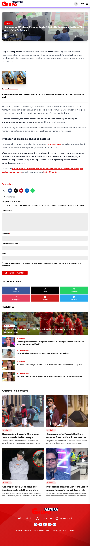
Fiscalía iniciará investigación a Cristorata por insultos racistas (43, 353)
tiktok (45, 290)
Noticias (10, 326)
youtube (45, 297)
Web (4, 253)
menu (84, 3)
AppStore (44, 518)
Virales (8, 23)
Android (25, 518)
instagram (16, 297)
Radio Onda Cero (51, 172)
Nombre (6, 234)
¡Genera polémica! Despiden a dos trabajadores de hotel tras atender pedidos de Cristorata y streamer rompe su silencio (22, 489)
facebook (16, 290)
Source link (7, 184)
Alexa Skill (64, 518)
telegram (74, 297)
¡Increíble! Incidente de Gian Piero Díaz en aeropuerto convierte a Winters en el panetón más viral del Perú (67, 489)
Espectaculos (24, 350)
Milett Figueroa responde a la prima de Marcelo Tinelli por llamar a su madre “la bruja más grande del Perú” (50, 343)
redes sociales (54, 144)
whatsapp (74, 290)
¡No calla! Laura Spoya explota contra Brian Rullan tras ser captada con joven (49, 365)
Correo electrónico (10, 244)
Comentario (7, 211)
